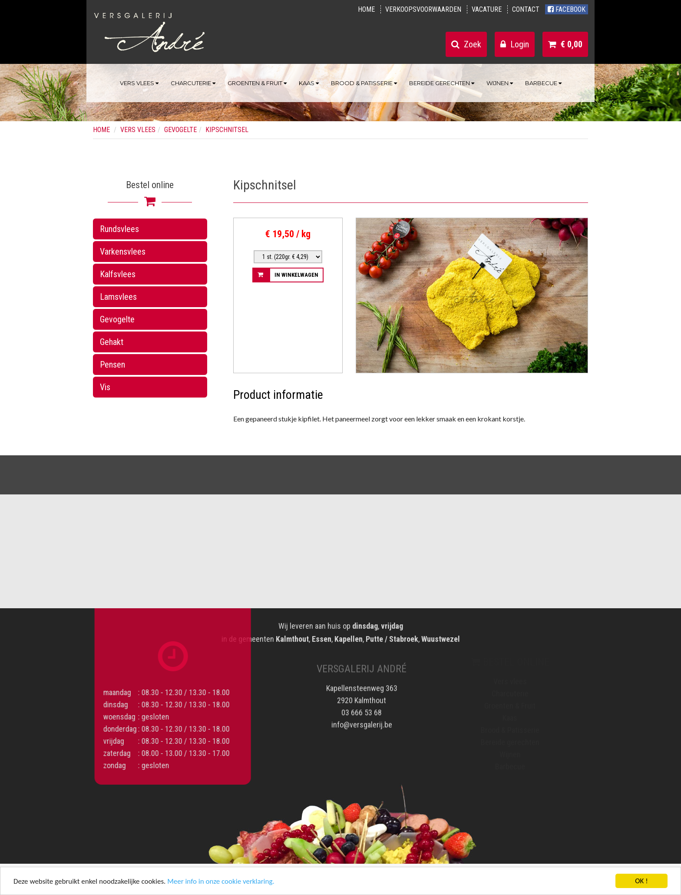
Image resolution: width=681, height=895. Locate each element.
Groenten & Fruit (257, 83)
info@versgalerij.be (361, 720)
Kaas (309, 83)
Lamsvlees (118, 297)
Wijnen (499, 83)
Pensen (112, 364)
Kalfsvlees (118, 274)
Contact (525, 9)
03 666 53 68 (361, 708)
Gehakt (111, 342)
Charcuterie (193, 83)
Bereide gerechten (441, 83)
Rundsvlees (119, 229)
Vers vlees (139, 83)
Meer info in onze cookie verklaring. (220, 882)
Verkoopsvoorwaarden (423, 9)
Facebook (566, 9)
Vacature (487, 9)
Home (366, 9)
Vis (105, 387)
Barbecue (543, 83)
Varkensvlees (122, 251)
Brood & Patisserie (364, 83)
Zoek (466, 44)
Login (514, 44)
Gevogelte (117, 319)
